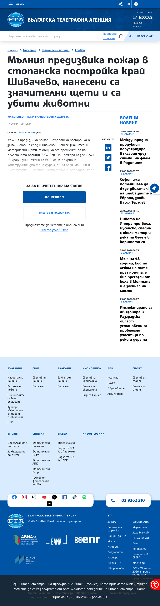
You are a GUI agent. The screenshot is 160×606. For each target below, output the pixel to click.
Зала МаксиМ (140, 532)
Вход (145, 17)
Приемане (60, 597)
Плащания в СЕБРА (140, 556)
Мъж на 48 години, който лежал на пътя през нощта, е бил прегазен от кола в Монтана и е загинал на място (135, 274)
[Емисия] (130, 36)
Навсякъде (144, 36)
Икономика (91, 368)
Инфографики (93, 433)
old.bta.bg (138, 563)
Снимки (38, 433)
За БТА (112, 522)
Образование (116, 388)
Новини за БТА (117, 536)
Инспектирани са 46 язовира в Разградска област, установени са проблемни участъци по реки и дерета (136, 323)
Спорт (137, 368)
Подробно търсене (110, 36)
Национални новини (15, 379)
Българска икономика (89, 388)
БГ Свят (13, 433)
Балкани (64, 368)
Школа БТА (114, 563)
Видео (62, 433)
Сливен (80, 50)
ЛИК (110, 368)
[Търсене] (120, 36)
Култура (113, 377)
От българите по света (17, 444)
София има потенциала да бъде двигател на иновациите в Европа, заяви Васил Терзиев (136, 191)
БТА (110, 515)
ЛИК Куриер (115, 394)
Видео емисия (66, 443)
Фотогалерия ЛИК (41, 462)
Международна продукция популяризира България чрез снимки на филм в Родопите (135, 151)
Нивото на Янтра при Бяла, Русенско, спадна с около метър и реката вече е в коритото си (135, 230)
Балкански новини (64, 379)
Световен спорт (139, 379)
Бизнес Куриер (91, 395)
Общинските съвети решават (16, 398)
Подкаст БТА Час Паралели (66, 450)
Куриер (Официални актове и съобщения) (15, 412)
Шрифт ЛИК (140, 522)
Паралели (38, 386)
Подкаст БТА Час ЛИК (66, 458)
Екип (135, 543)
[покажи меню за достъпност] (155, 584)
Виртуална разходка (115, 529)
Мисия (112, 541)
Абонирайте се (54, 197)
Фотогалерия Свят (41, 453)
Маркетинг (139, 527)
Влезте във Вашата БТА (54, 212)
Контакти (139, 549)
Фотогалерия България (41, 444)
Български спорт (139, 388)
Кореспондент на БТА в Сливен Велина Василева (38, 116)
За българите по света (16, 453)
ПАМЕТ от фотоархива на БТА (40, 481)
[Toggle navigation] (15, 3)
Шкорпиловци (117, 568)
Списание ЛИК (141, 538)
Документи (115, 552)
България (29, 50)
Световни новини (39, 379)
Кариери (113, 557)
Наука (111, 383)
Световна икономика (89, 379)
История (113, 546)
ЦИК (10, 422)
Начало (13, 50)
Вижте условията (54, 230)
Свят (36, 368)
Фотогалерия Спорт (41, 470)
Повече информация (91, 597)
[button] (120, 4)
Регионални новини (56, 50)
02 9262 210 (133, 500)
